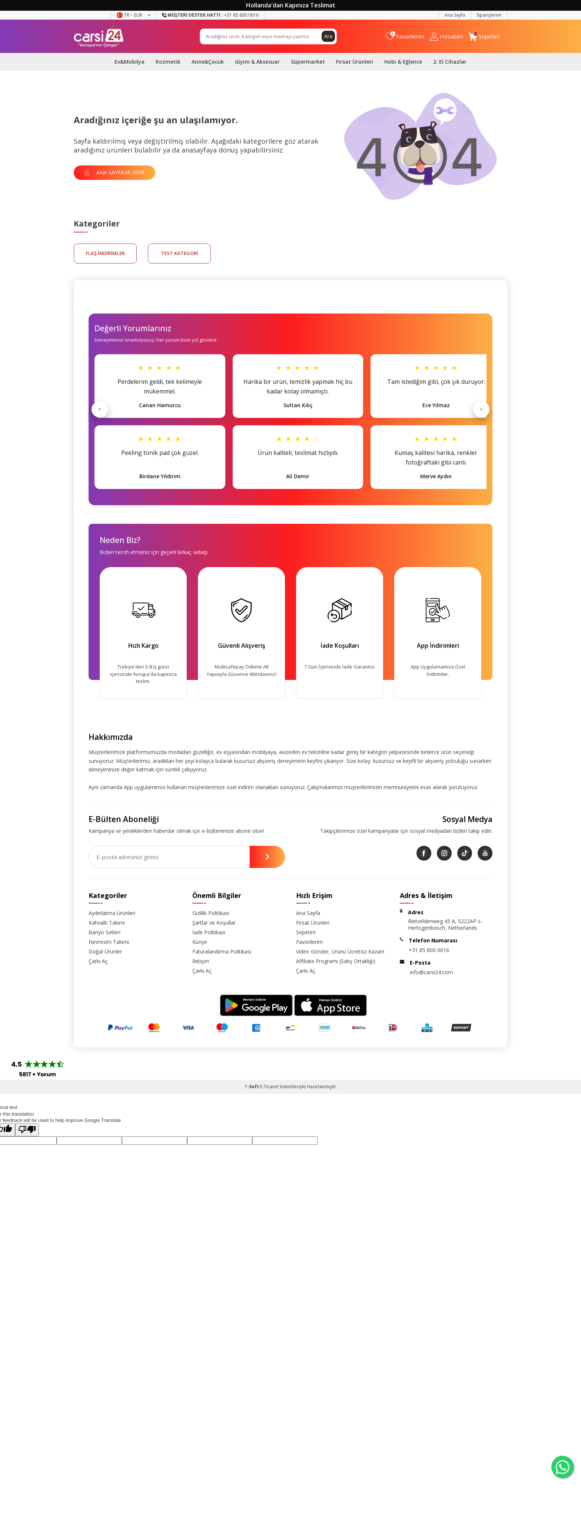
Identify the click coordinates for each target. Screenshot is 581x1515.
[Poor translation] (27, 1129)
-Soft (252, 1086)
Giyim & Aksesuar (257, 61)
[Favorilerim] (405, 36)
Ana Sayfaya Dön (114, 172)
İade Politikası (208, 932)
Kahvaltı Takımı (107, 922)
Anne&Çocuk (208, 61)
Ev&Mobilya (129, 61)
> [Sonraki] (481, 409)
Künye (199, 941)
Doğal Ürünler (105, 951)
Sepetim (306, 932)
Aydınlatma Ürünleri (112, 912)
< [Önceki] (99, 409)
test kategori (179, 253)
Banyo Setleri (104, 932)
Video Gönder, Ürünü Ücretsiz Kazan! (340, 951)
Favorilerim (309, 941)
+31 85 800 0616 (429, 949)
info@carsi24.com (431, 972)
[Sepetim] (484, 36)
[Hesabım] (446, 36)
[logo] (99, 36)
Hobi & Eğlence (403, 61)
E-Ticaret (269, 1086)
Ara (328, 36)
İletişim (200, 961)
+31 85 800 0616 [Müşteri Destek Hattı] (210, 15)
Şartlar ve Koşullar (214, 922)
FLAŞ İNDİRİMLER (105, 253)
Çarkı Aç (98, 961)
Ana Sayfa (455, 15)
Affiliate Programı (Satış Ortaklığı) (335, 961)
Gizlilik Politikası (210, 912)
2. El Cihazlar (450, 61)
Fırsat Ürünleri (354, 61)
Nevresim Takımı (109, 941)
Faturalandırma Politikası (221, 951)
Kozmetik (168, 61)
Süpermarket (308, 61)
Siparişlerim (489, 15)
